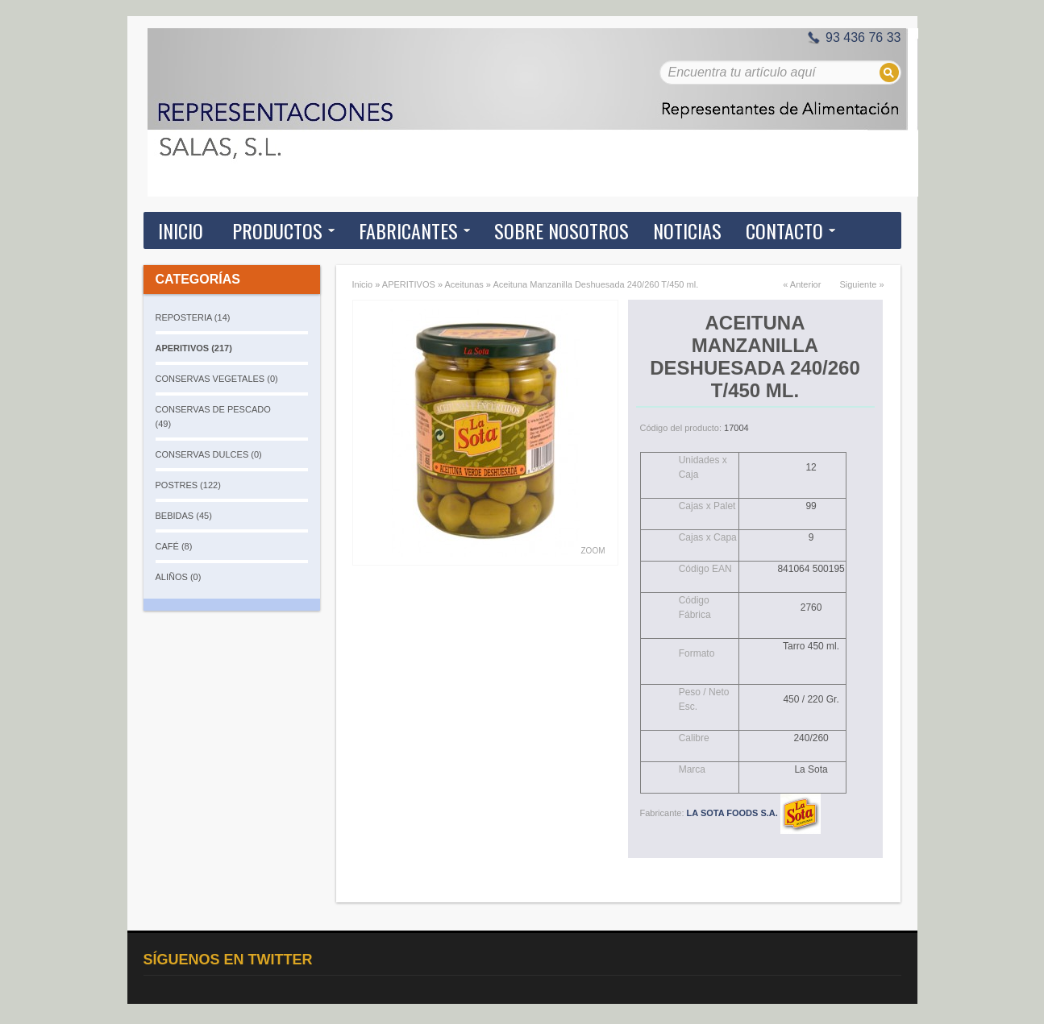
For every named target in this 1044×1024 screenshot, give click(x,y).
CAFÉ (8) (174, 546)
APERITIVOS (408, 284)
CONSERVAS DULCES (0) (209, 454)
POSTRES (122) (188, 485)
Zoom (593, 550)
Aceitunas (463, 284)
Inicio (180, 230)
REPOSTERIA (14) (193, 317)
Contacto (784, 230)
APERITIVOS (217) (194, 348)
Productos (277, 230)
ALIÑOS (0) (179, 577)
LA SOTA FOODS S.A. (754, 813)
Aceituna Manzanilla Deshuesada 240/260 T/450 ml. (595, 284)
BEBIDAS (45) (184, 515)
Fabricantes (408, 230)
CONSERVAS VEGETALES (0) (217, 378)
